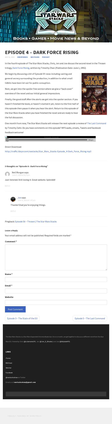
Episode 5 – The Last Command (90, 318)
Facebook (9, 373)
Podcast (46, 57)
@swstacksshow (12, 377)
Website (9, 297)
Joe (19, 197)
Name (8, 274)
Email (8, 285)
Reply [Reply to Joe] (13, 211)
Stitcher (8, 368)
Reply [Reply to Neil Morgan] (7, 186)
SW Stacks (34, 57)
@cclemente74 (29, 341)
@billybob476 (64, 341)
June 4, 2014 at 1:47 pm (26, 200)
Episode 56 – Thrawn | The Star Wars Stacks (36, 221)
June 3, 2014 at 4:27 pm (21, 175)
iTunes (8, 358)
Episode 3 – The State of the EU (22, 318)
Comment (11, 241)
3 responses (22, 57)
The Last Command (96, 123)
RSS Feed (9, 363)
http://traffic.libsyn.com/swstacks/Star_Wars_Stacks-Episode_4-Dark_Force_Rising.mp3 (48, 151)
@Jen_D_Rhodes (46, 341)
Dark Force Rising (20, 67)
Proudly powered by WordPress (25, 416)
